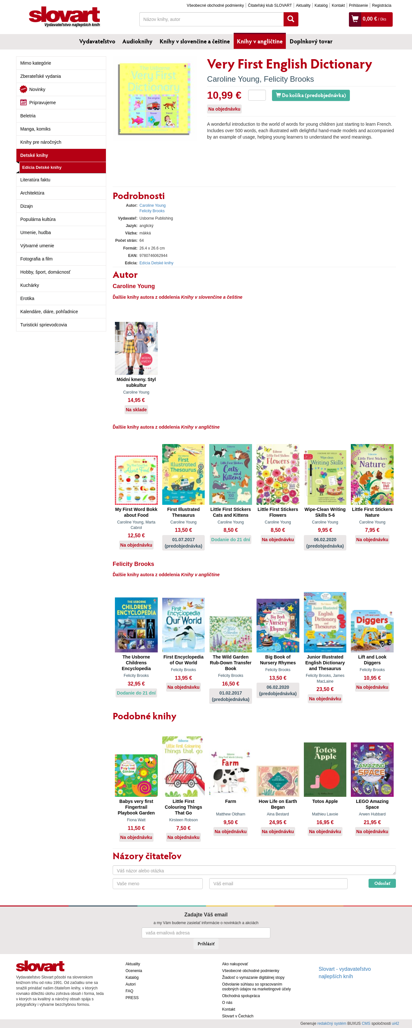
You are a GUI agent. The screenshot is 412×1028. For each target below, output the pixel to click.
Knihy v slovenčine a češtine (195, 41)
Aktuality (303, 5)
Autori (131, 984)
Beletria (27, 115)
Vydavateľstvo (97, 41)
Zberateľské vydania (40, 76)
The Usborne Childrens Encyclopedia (136, 662)
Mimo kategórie (35, 63)
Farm (230, 801)
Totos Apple (325, 801)
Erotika (27, 298)
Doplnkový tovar (311, 41)
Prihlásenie (358, 5)
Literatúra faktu (35, 179)
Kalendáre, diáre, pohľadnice (49, 311)
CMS (366, 1023)
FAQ (129, 991)
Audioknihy (137, 41)
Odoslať (382, 883)
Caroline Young (233, 79)
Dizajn (26, 206)
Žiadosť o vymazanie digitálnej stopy (253, 977)
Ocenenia (134, 971)
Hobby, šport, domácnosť (45, 272)
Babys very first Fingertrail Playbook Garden (136, 807)
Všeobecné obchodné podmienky (215, 5)
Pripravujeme (42, 102)
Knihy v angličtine (260, 41)
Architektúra (32, 193)
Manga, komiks (35, 129)
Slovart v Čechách (237, 1016)
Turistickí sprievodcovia (43, 324)
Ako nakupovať (235, 964)
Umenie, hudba (35, 232)
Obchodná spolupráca (241, 996)
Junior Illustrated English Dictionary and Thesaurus (325, 662)
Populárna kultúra (38, 219)
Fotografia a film (36, 258)
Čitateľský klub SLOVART (270, 5)
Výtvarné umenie (37, 245)
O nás (227, 1002)
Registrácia (381, 5)
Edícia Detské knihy (41, 167)
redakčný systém (331, 1023)
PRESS (132, 998)
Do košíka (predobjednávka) (311, 95)
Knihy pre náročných (40, 142)
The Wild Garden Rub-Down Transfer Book (230, 662)
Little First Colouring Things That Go (183, 807)
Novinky (37, 89)
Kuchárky (29, 285)
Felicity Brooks (289, 79)
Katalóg (321, 5)
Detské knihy (34, 155)
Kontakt (338, 5)
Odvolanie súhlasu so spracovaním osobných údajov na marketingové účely (256, 986)
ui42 (395, 1023)
